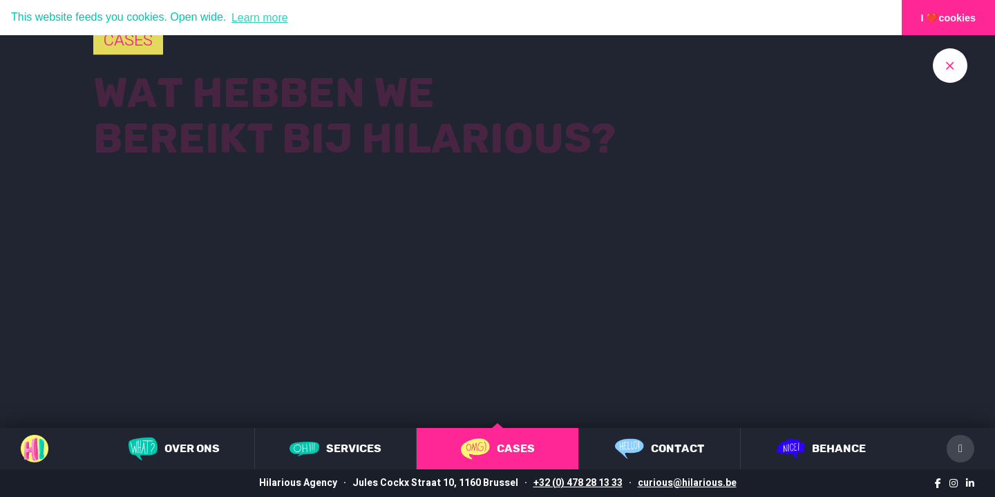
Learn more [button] (259, 17)
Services (335, 449)
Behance (821, 448)
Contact (659, 448)
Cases (498, 449)
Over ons (174, 448)
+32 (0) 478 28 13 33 (578, 483)
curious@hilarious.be (687, 483)
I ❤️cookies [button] (948, 17)
